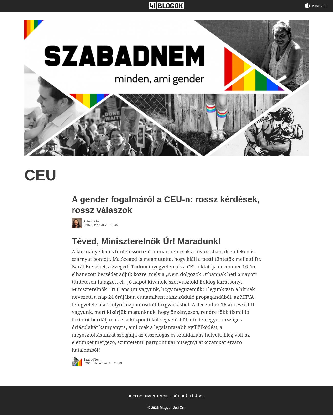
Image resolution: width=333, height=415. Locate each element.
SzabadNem (92, 359)
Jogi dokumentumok (148, 396)
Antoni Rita (91, 221)
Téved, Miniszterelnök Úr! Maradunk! (146, 241)
